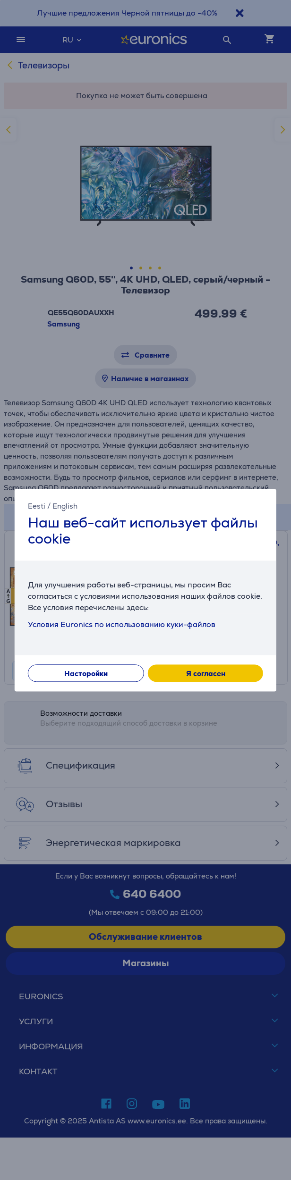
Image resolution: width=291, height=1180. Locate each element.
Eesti (36, 506)
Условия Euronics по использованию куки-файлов (121, 624)
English (64, 506)
